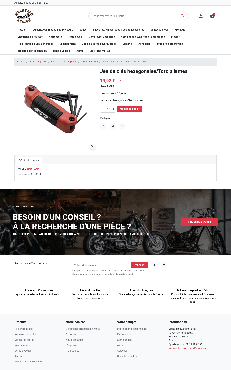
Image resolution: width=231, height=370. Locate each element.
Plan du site (72, 350)
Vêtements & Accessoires (28, 361)
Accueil (21, 61)
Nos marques (22, 345)
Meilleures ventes (24, 339)
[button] (212, 16)
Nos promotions (23, 328)
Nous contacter (74, 339)
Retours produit (125, 334)
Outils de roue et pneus (64, 61)
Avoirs (120, 345)
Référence (23, 174)
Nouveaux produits (25, 334)
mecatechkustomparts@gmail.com (188, 348)
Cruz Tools (33, 168)
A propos (71, 334)
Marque (22, 168)
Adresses (122, 350)
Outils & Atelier (89, 61)
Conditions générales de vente (83, 328)
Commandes (124, 339)
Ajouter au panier (130, 108)
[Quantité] (108, 109)
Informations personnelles (132, 328)
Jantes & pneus (38, 61)
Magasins (71, 345)
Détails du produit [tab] (29, 160)
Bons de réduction (127, 356)
